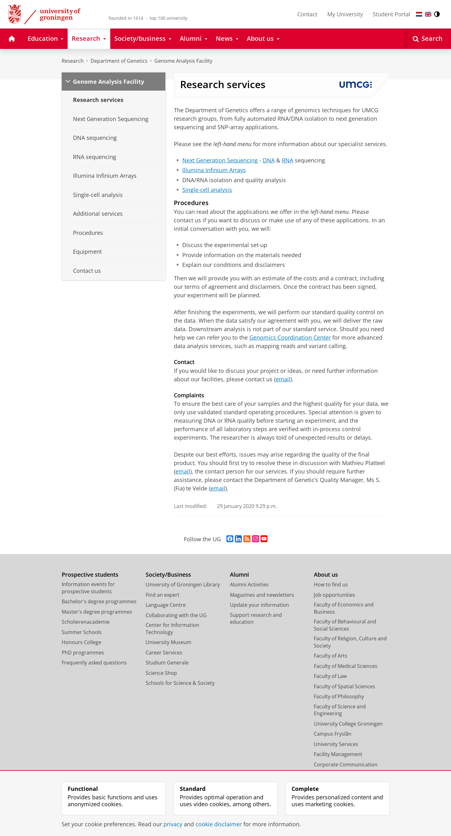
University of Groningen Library (183, 584)
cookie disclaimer (218, 824)
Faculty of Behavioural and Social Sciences (345, 625)
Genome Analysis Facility (183, 60)
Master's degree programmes (97, 611)
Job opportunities (334, 594)
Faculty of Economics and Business (344, 608)
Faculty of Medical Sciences (345, 666)
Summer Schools (82, 632)
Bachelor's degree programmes (99, 601)
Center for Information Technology (172, 629)
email (283, 379)
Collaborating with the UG (176, 615)
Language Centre (166, 604)
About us (326, 574)
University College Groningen (348, 723)
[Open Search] (427, 39)
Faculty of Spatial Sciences (344, 686)
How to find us (331, 584)
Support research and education (256, 618)
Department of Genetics (119, 60)
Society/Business (168, 574)
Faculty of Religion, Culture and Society (350, 642)
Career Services (164, 652)
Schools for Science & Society (180, 683)
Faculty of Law (330, 676)
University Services (336, 744)
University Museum (168, 642)
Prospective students (90, 574)
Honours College (81, 642)
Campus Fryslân (332, 733)
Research (73, 60)
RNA (287, 160)
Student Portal (391, 14)
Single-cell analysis (207, 189)
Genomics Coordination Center (290, 337)
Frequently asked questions (94, 662)
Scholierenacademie (86, 621)
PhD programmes (83, 652)
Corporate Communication (345, 764)
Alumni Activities (249, 584)
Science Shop (161, 672)
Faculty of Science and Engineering (340, 710)
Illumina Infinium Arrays (214, 170)
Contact (307, 14)
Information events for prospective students (88, 588)
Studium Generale (167, 662)
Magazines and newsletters (262, 594)
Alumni (239, 574)
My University (345, 14)
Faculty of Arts (330, 655)
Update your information (259, 604)
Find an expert (162, 594)
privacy (172, 824)
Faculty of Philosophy (339, 696)
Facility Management (338, 754)
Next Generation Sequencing (220, 160)
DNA (269, 160)
